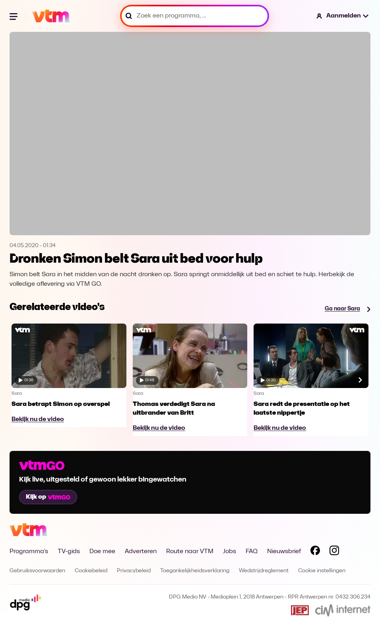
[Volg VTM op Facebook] (315, 552)
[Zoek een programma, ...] (195, 15)
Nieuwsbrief (284, 551)
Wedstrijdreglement (264, 571)
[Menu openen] (14, 16)
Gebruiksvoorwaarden (37, 571)
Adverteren (141, 551)
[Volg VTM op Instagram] (334, 552)
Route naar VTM (189, 551)
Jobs (229, 551)
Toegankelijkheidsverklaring (194, 571)
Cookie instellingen (321, 571)
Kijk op (48, 497)
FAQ (252, 551)
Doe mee (102, 551)
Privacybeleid (134, 571)
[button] (342, 16)
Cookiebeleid (91, 571)
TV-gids (69, 551)
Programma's (29, 551)
